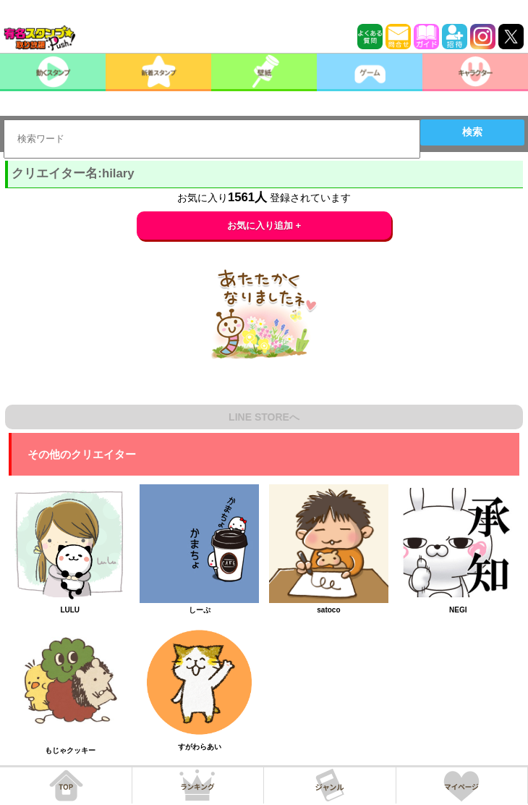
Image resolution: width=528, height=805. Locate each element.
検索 (472, 132)
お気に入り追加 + (264, 225)
